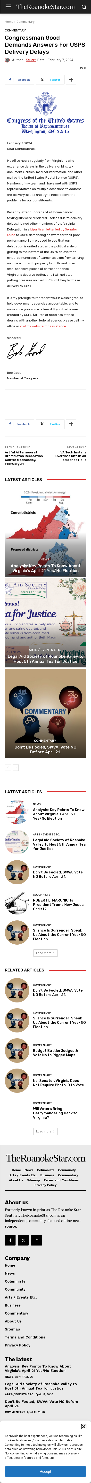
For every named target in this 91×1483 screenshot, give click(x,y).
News (45, 559)
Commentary (25, 22)
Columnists (41, 895)
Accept (45, 1471)
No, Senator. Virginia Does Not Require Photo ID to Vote (58, 1082)
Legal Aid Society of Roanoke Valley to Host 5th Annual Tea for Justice (45, 659)
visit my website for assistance (43, 326)
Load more (45, 953)
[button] (83, 1426)
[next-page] (16, 767)
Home (9, 22)
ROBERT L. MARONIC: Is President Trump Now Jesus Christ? (58, 904)
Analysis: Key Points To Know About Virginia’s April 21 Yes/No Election (46, 568)
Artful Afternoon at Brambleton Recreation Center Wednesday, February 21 (24, 458)
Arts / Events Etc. (45, 649)
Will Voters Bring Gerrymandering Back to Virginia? (55, 1113)
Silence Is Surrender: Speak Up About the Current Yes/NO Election (59, 934)
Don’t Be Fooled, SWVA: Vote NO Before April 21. (45, 749)
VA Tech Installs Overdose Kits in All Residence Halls (70, 456)
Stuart (31, 60)
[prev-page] (8, 767)
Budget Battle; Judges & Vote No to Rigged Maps (55, 1052)
